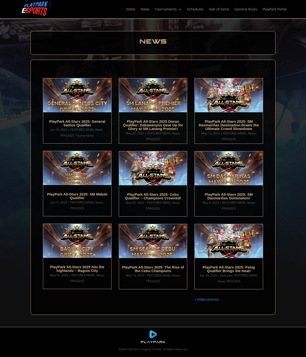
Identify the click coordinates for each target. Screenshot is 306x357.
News (145, 9)
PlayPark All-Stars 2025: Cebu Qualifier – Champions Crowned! (153, 196)
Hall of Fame (219, 9)
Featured (226, 275)
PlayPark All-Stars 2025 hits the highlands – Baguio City (77, 269)
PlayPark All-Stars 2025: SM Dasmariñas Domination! (229, 196)
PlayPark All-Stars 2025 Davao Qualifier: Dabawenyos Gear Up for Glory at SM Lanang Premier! (153, 125)
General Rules (245, 9)
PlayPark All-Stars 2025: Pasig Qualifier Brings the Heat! (229, 269)
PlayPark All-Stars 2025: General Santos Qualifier (77, 123)
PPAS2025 (67, 135)
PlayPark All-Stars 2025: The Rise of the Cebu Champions (153, 269)
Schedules (195, 9)
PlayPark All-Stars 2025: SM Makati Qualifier (77, 196)
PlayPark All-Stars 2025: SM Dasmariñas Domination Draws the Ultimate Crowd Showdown (229, 125)
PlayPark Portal (275, 9)
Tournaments (166, 9)
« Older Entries (206, 299)
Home (130, 9)
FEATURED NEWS (82, 130)
